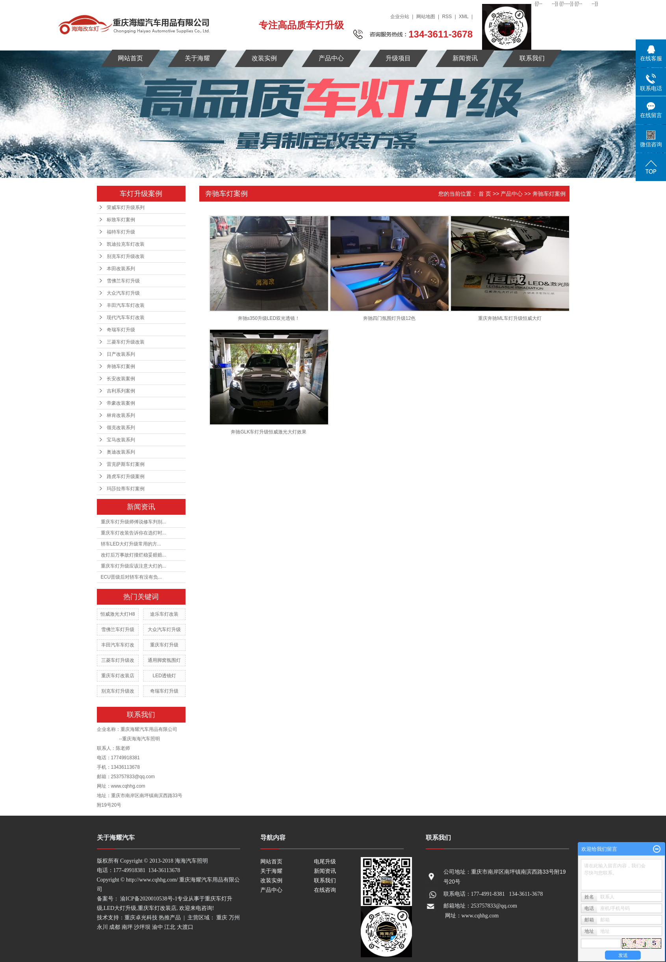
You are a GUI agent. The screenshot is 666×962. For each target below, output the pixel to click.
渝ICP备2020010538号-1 (148, 899)
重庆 (221, 918)
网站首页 (130, 58)
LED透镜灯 (164, 675)
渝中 (157, 927)
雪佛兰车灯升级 (123, 281)
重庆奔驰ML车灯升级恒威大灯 (510, 318)
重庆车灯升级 (164, 645)
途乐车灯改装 (164, 614)
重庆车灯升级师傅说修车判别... (133, 522)
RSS (447, 16)
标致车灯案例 (121, 219)
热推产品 (170, 918)
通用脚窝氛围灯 (164, 660)
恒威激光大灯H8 (117, 614)
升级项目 (398, 58)
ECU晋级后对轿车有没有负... (131, 577)
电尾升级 (325, 862)
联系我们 (532, 58)
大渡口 (185, 927)
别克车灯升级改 (117, 691)
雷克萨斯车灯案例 (126, 464)
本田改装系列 (121, 268)
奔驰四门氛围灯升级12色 (389, 318)
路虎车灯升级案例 (126, 476)
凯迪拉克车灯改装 (126, 244)
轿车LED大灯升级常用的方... (131, 544)
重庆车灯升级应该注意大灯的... (133, 566)
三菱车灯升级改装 (126, 342)
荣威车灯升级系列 (126, 207)
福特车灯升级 (121, 232)
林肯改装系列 (121, 415)
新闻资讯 (465, 58)
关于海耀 (197, 58)
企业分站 (399, 16)
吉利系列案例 (121, 391)
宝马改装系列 (121, 440)
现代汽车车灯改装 (126, 317)
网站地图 (425, 16)
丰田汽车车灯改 (117, 645)
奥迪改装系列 (121, 452)
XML (464, 16)
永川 (102, 927)
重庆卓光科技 (141, 918)
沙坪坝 (142, 927)
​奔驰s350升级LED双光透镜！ (269, 318)
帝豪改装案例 (121, 403)
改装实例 (264, 58)
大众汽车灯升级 (123, 293)
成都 (114, 927)
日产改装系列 (121, 354)
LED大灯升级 (120, 908)
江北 (169, 927)
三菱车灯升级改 (117, 660)
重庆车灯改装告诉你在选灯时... (133, 533)
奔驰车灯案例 (121, 366)
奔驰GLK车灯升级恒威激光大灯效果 (268, 432)
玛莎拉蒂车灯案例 (126, 488)
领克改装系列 (121, 427)
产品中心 (331, 58)
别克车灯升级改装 (126, 256)
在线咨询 (325, 890)
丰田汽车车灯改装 (126, 305)
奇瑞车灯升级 (121, 329)
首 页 (485, 194)
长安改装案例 (121, 378)
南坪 (127, 927)
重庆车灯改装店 (117, 675)
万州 (234, 918)
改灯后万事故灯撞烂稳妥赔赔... (133, 555)
